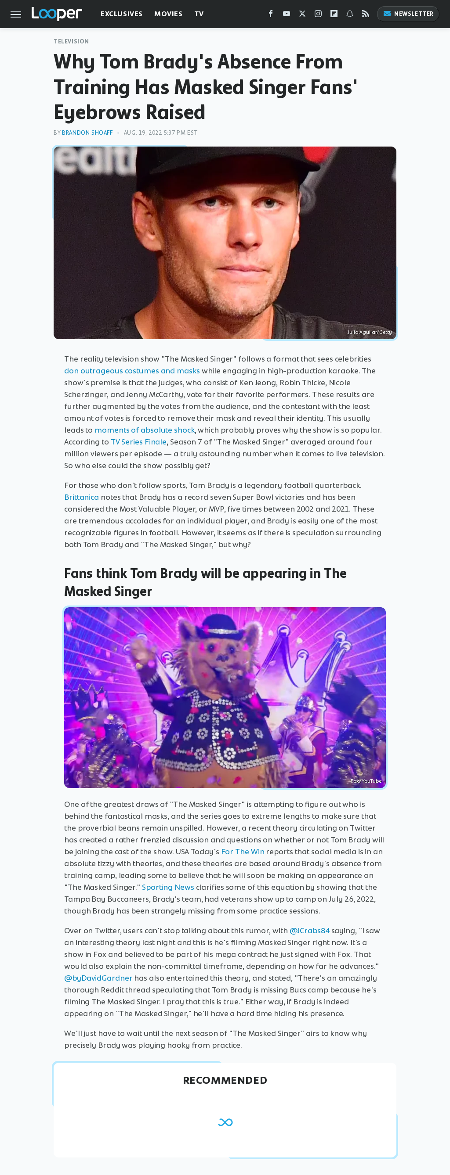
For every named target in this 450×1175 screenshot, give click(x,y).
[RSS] (365, 15)
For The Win (243, 851)
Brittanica (81, 497)
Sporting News (168, 887)
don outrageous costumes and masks (132, 370)
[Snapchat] (349, 15)
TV (199, 13)
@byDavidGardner (98, 978)
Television (71, 41)
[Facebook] (270, 15)
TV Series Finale (139, 442)
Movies (168, 13)
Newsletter (408, 14)
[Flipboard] (334, 15)
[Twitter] (302, 15)
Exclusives (122, 13)
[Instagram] (318, 15)
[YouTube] (286, 15)
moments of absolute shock (144, 430)
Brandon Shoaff (87, 132)
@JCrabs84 (310, 930)
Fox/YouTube (366, 781)
